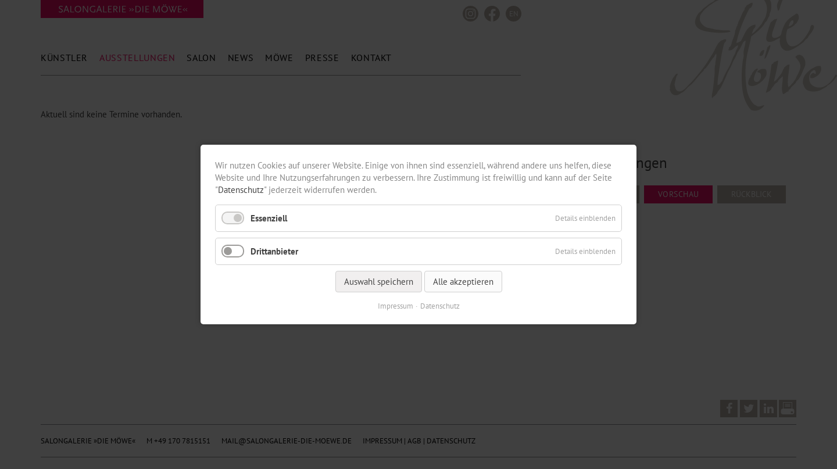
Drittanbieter (274, 251)
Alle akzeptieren (463, 281)
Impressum (395, 306)
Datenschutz (241, 189)
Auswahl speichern (378, 281)
